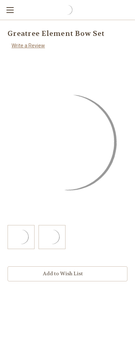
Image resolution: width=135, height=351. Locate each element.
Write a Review (28, 45)
